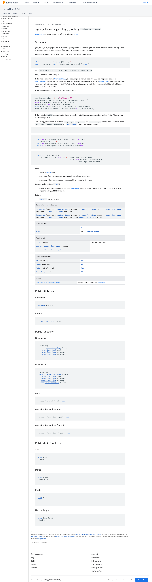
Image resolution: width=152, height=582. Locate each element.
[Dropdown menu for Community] (78, 2)
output (38, 232)
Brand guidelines (97, 568)
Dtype (38, 264)
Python (15, 14)
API (46, 24)
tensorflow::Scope (63, 209)
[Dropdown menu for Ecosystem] (63, 2)
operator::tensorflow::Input (48, 246)
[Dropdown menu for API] (48, 2)
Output (43, 199)
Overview (6, 14)
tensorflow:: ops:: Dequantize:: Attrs (48, 282)
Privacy (39, 580)
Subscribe (141, 580)
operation (40, 228)
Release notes (96, 561)
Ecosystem (57, 2)
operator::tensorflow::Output (49, 250)
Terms (33, 580)
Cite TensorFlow (97, 571)
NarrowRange (41, 272)
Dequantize (39, 34)
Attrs (56, 184)
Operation (85, 228)
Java (30, 14)
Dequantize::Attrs (87, 217)
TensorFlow (38, 24)
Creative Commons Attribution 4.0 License (88, 534)
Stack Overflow (97, 564)
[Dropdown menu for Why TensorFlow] (97, 2)
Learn (35, 2)
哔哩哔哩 (34, 568)
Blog (32, 558)
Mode (38, 268)
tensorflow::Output (92, 232)
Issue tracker (96, 558)
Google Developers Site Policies (65, 536)
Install (27, 2)
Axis (38, 260)
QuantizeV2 (72, 124)
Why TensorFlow (89, 2)
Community (72, 2)
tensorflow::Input (89, 209)
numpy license (41, 538)
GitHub (145, 2)
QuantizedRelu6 (60, 79)
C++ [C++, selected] (23, 14)
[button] (14, 16)
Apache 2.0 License (37, 536)
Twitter (33, 564)
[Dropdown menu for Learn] (39, 2)
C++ (64, 24)
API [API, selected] (45, 2)
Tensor (76, 34)
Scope (49, 172)
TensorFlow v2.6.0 (11, 9)
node (38, 242)
